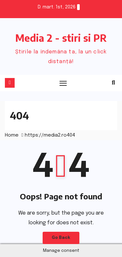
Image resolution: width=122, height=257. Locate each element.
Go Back (61, 238)
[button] (113, 83)
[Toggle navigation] (63, 83)
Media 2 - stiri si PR (61, 38)
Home (12, 135)
